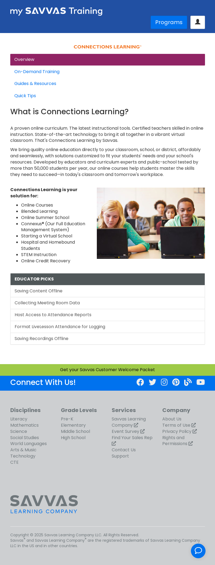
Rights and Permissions (174, 441)
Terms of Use (176, 425)
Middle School (75, 431)
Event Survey (125, 431)
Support (120, 456)
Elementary (73, 425)
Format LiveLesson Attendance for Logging (60, 327)
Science (18, 431)
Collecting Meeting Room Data (47, 303)
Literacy (18, 419)
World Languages (28, 443)
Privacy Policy (176, 431)
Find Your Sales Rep (132, 438)
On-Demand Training (36, 71)
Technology (22, 456)
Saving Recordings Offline (41, 338)
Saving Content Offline (38, 291)
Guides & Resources (35, 83)
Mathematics (24, 425)
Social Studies (24, 438)
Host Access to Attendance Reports (53, 315)
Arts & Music (23, 450)
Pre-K (67, 419)
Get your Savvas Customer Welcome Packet (107, 370)
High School (73, 438)
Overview (24, 59)
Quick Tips (25, 96)
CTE (14, 462)
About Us (171, 419)
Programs (169, 22)
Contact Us (124, 450)
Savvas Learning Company (129, 422)
